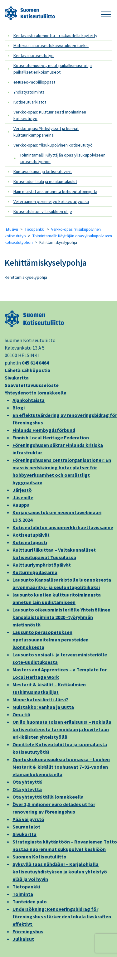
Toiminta (22, 894)
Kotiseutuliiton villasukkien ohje (42, 211)
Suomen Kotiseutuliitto (39, 856)
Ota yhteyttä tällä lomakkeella (48, 797)
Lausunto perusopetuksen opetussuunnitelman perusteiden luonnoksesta (50, 639)
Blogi (18, 407)
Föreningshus (27, 931)
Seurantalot (26, 827)
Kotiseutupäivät (31, 535)
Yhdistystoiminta (29, 92)
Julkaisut (23, 939)
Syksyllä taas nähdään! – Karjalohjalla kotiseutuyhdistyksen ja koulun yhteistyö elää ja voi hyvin (59, 871)
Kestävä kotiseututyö (33, 55)
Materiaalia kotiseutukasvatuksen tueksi (51, 45)
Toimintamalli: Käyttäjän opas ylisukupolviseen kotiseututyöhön (62, 158)
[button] (106, 13)
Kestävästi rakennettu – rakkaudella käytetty (55, 35)
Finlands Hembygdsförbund (43, 430)
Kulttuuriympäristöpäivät (41, 565)
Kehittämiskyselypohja (46, 262)
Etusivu (12, 229)
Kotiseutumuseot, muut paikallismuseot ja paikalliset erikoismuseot (52, 69)
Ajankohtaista (28, 400)
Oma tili (21, 714)
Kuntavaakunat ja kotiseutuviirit (42, 171)
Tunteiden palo (29, 901)
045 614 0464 (35, 363)
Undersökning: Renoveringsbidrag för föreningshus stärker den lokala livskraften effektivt (61, 916)
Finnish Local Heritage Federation (50, 437)
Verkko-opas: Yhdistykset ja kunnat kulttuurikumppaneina (46, 132)
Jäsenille (22, 497)
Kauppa (21, 505)
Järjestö (22, 490)
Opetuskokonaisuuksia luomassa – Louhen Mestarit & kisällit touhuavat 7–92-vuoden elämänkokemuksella (61, 766)
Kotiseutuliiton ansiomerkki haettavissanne (62, 527)
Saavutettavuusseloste (32, 385)
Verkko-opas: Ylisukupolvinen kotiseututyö (53, 145)
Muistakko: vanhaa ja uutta (43, 707)
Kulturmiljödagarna (34, 572)
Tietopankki (35, 229)
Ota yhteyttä (27, 782)
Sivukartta (17, 378)
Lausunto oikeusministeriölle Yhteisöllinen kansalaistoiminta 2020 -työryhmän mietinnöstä (61, 617)
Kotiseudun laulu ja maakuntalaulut (45, 181)
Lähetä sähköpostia (27, 370)
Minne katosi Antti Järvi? (40, 699)
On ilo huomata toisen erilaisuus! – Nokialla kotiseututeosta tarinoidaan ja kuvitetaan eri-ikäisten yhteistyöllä (61, 729)
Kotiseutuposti (29, 542)
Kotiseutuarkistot (29, 102)
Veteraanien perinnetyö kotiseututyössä (51, 201)
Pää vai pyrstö (28, 819)
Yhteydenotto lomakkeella (35, 392)
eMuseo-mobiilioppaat (34, 82)
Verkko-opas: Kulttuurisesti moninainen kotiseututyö (49, 115)
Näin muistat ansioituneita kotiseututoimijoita (55, 191)
